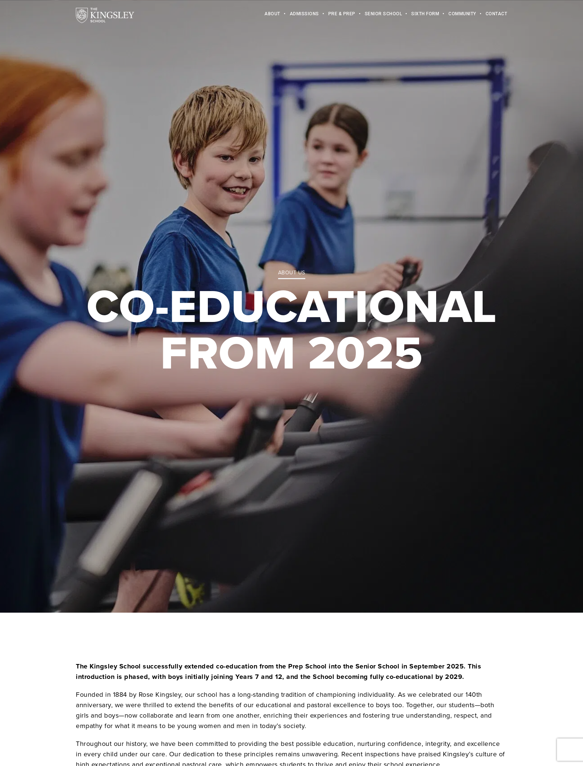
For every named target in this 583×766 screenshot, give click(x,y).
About (272, 14)
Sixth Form (425, 14)
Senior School (383, 14)
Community (462, 14)
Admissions (304, 14)
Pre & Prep (341, 14)
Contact (497, 14)
